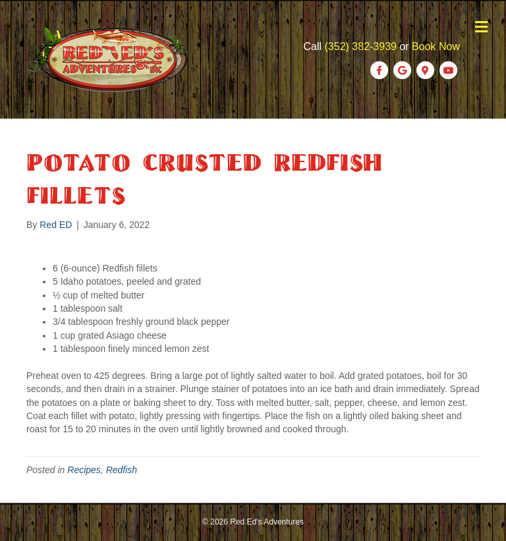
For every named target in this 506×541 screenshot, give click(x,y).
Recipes (84, 470)
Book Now (436, 46)
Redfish (121, 470)
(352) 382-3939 (361, 46)
